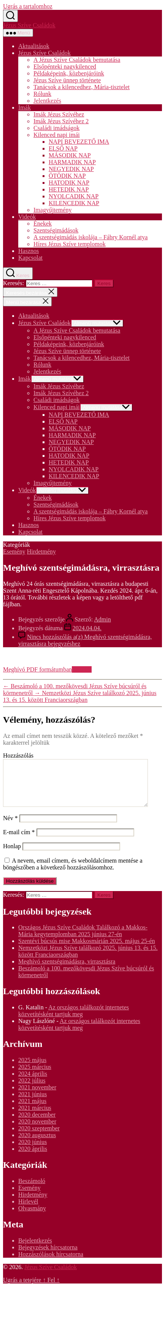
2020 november (37, 1130)
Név (10, 827)
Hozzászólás (18, 755)
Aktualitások (33, 46)
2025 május (32, 1069)
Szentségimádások (55, 230)
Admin (102, 619)
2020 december (37, 1123)
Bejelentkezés (35, 1249)
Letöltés (82, 669)
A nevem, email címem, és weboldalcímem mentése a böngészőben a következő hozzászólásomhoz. (73, 873)
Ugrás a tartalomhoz (27, 6)
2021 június (32, 1103)
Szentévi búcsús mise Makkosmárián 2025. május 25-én (86, 950)
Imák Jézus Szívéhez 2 (61, 121)
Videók (27, 216)
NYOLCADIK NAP (73, 196)
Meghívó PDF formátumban (37, 669)
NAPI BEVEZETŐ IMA (79, 141)
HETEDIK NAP (69, 189)
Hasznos (28, 251)
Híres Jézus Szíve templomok (69, 244)
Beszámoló (31, 1190)
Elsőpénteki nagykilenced (64, 66)
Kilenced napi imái (56, 135)
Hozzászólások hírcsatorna (50, 1263)
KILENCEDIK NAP (74, 203)
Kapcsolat (30, 257)
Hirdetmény (41, 551)
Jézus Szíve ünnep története (67, 80)
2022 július (32, 1089)
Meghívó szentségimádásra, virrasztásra (66, 970)
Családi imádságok (56, 128)
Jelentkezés (47, 100)
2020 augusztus (37, 1144)
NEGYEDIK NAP (71, 169)
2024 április (32, 1083)
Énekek (42, 223)
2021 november (37, 1096)
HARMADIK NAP (72, 162)
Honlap (12, 855)
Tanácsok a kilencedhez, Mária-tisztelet (81, 87)
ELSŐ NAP (63, 148)
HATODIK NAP (69, 182)
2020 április (32, 1158)
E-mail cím (19, 841)
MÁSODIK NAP (70, 155)
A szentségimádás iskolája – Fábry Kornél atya (90, 237)
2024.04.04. (87, 628)
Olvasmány (32, 1217)
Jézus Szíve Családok (29, 25)
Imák (24, 107)
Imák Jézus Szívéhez (58, 114)
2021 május (32, 1110)
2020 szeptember (39, 1137)
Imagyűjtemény (52, 210)
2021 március (34, 1117)
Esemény (14, 551)
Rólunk (42, 94)
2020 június (32, 1151)
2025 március (34, 1076)
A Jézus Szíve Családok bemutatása (76, 59)
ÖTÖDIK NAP (67, 176)
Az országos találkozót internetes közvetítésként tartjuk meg (73, 1019)
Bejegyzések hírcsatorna (48, 1256)
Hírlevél (28, 1210)
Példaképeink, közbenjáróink (68, 73)
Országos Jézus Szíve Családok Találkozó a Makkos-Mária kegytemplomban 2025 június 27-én (83, 939)
